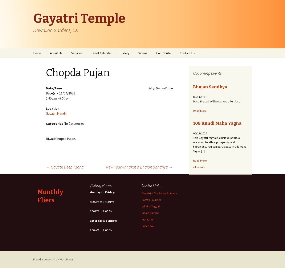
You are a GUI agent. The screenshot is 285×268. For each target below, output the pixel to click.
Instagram (148, 219)
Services (76, 53)
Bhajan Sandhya (210, 86)
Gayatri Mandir (56, 113)
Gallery (125, 53)
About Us (56, 53)
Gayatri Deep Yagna (65, 167)
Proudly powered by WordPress (53, 259)
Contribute (163, 53)
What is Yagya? (151, 206)
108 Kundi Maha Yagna (217, 123)
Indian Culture (150, 213)
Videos (142, 53)
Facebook (148, 226)
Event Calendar (101, 53)
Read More (200, 111)
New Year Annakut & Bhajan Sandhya (139, 167)
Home (37, 53)
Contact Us (187, 53)
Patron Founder (151, 200)
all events (199, 167)
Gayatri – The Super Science (159, 193)
